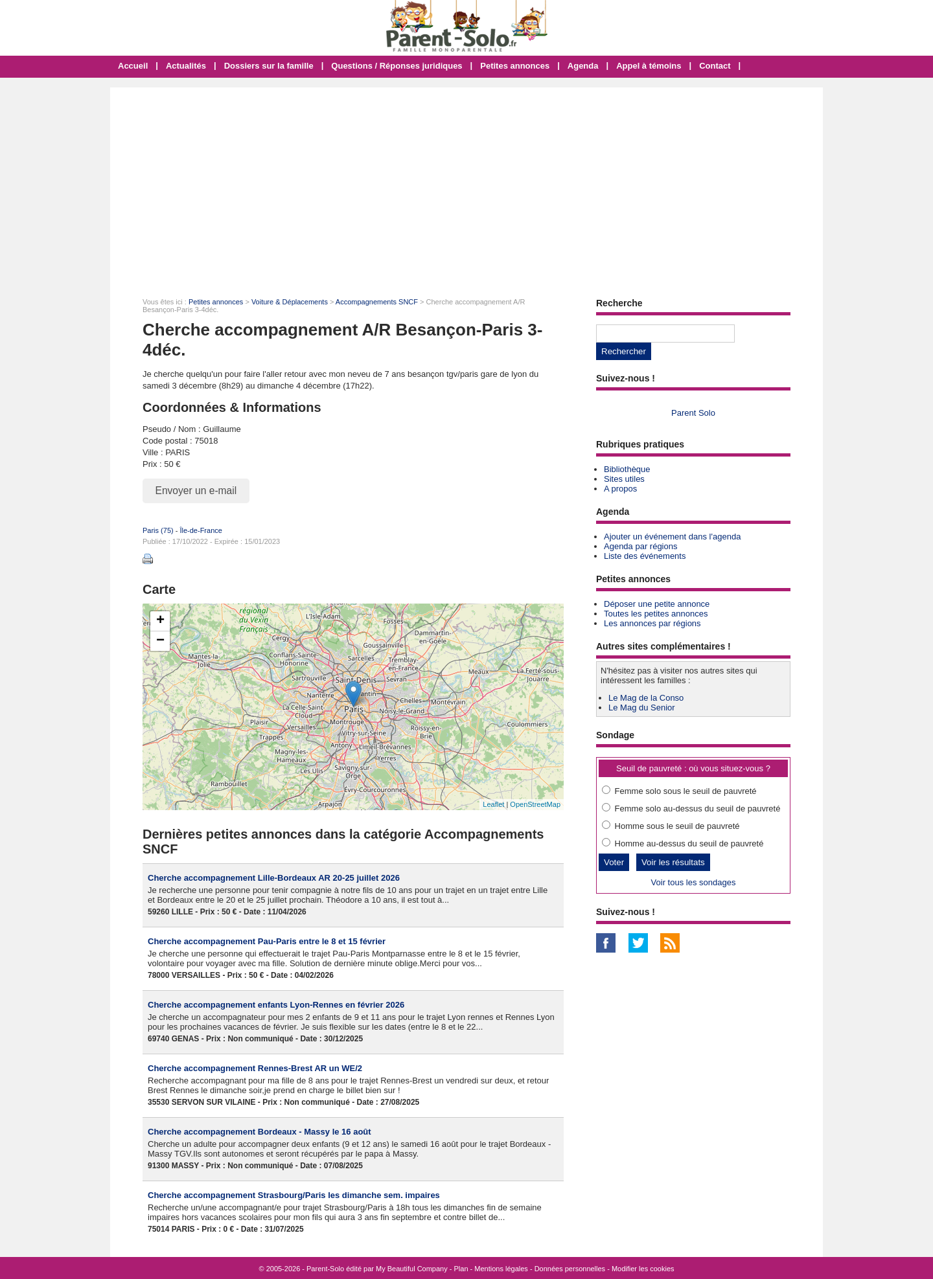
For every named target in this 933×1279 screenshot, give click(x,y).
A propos (620, 488)
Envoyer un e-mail (196, 490)
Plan (461, 1269)
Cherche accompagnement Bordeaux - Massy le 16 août (259, 1132)
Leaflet (493, 804)
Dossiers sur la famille (269, 66)
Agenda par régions (640, 546)
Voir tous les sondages (693, 882)
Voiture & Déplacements (289, 302)
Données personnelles (570, 1269)
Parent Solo (693, 413)
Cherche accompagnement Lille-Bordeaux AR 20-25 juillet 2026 (274, 878)
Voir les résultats (673, 862)
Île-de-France (200, 530)
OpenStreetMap (535, 804)
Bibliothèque (627, 469)
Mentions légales (501, 1269)
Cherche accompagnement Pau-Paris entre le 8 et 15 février (267, 941)
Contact (714, 66)
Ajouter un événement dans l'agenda (672, 536)
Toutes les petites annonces (656, 613)
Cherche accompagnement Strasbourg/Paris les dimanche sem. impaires (294, 1195)
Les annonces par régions (652, 623)
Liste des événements (644, 556)
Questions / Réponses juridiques (396, 66)
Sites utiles (624, 479)
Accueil (133, 66)
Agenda (583, 66)
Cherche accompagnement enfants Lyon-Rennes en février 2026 (276, 1005)
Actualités (186, 66)
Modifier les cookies (643, 1269)
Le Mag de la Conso (646, 698)
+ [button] (160, 621)
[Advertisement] (466, 184)
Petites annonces (514, 66)
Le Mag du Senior (641, 707)
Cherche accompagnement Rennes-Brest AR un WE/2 (255, 1068)
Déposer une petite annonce (656, 604)
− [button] (160, 641)
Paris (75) (158, 530)
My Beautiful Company (412, 1269)
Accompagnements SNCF (377, 302)
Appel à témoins (648, 66)
